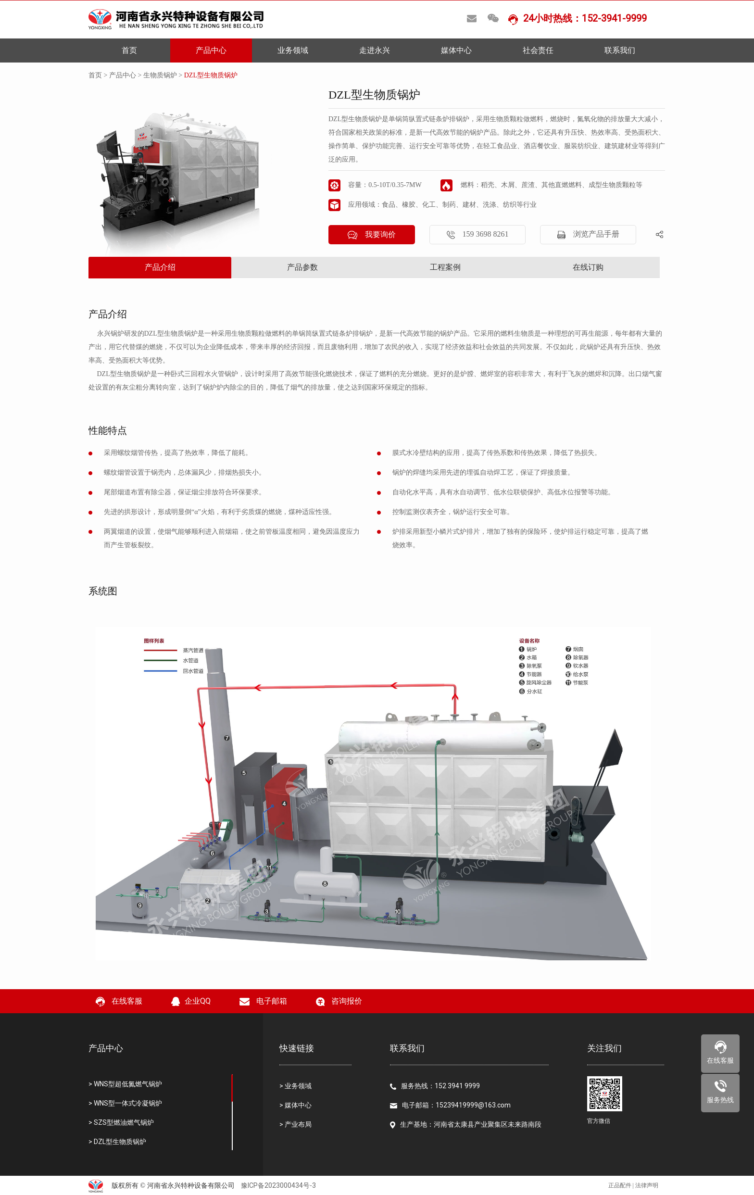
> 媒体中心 (295, 1105)
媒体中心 (456, 50)
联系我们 (619, 50)
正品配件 (619, 1185)
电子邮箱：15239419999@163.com (450, 1105)
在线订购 (588, 267)
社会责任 (538, 50)
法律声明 (646, 1185)
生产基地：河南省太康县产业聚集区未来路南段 (465, 1124)
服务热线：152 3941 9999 (435, 1086)
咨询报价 (339, 1001)
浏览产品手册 (588, 234)
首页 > (98, 75)
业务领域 (292, 50)
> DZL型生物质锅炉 (117, 1141)
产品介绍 (160, 267)
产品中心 (211, 50)
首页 (129, 50)
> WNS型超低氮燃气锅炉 (125, 1084)
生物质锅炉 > (163, 75)
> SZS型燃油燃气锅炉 (121, 1122)
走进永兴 (374, 50)
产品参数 (302, 267)
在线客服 (119, 1001)
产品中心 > (126, 75)
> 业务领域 (295, 1086)
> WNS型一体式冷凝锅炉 (125, 1103)
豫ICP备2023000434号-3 (278, 1185)
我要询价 (372, 234)
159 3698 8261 (478, 234)
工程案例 (445, 267)
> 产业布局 (295, 1124)
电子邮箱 (263, 1001)
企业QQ (191, 1001)
